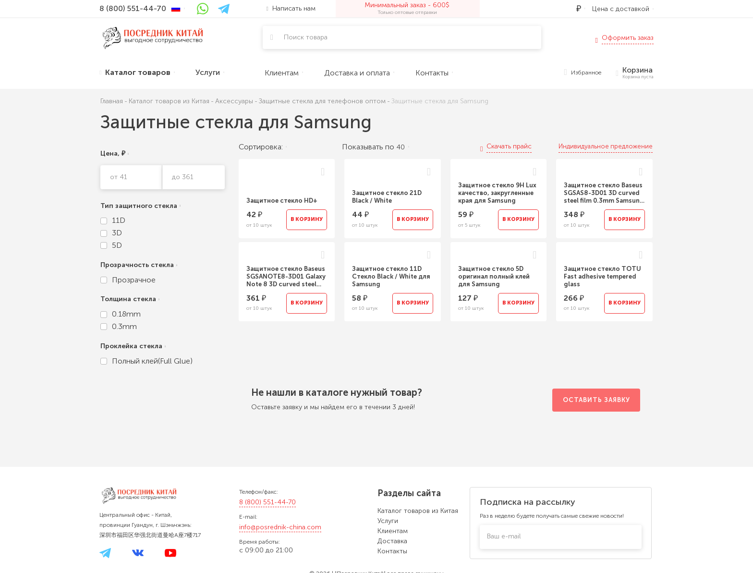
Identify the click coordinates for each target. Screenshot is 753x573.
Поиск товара (306, 37)
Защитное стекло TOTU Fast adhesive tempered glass (602, 276)
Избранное (583, 73)
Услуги (387, 521)
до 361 (183, 177)
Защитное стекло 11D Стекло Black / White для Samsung (391, 276)
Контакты (392, 551)
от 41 (118, 177)
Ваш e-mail (504, 536)
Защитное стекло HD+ (281, 200)
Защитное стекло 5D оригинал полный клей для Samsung (494, 276)
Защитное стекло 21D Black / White (387, 196)
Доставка (392, 541)
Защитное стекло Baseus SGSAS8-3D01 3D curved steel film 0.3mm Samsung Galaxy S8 (604, 193)
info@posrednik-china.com (280, 527)
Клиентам (392, 531)
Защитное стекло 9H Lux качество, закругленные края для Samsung (497, 193)
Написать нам (291, 8)
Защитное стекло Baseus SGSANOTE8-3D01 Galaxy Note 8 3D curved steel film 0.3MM (286, 276)
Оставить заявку (596, 399)
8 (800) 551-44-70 (267, 502)
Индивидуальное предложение (606, 146)
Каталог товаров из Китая (417, 511)
